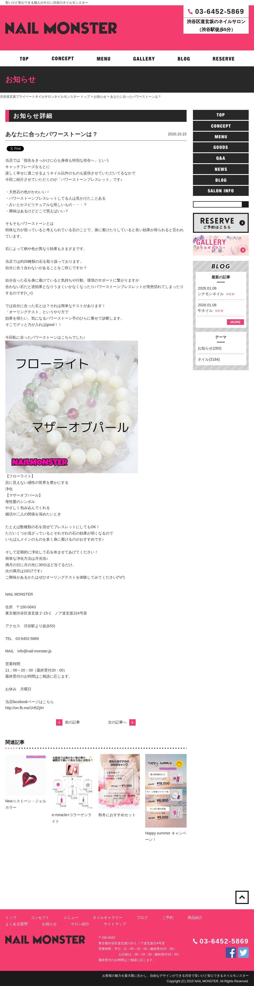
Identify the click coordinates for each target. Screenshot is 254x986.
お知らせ (100, 96)
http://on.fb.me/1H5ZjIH (24, 708)
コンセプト (40, 917)
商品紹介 (195, 917)
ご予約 (167, 917)
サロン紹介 (80, 924)
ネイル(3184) (208, 359)
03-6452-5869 (219, 11)
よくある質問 (16, 924)
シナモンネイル (211, 294)
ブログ (142, 917)
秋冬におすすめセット (117, 815)
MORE (235, 322)
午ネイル (205, 310)
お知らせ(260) (209, 348)
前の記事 (68, 722)
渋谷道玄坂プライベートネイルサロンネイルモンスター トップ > (47, 96)
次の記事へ (122, 722)
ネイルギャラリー (107, 917)
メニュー (70, 917)
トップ (10, 917)
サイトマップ (115, 924)
